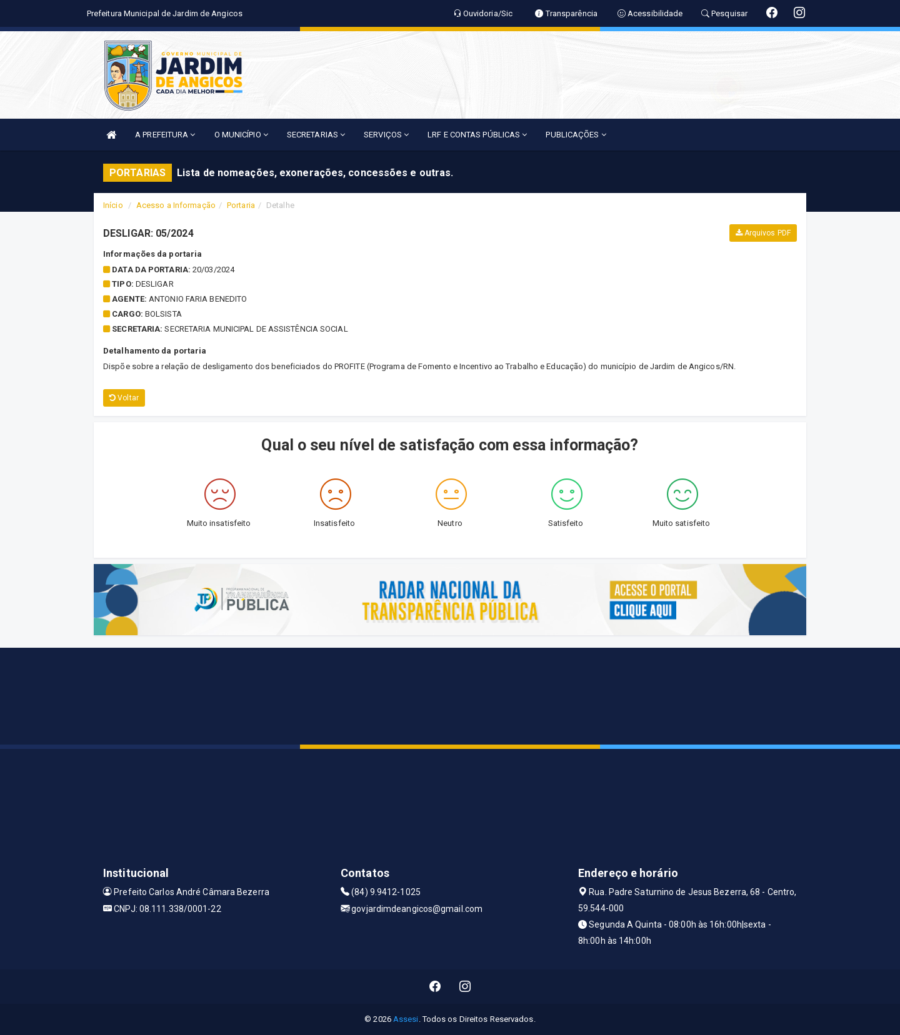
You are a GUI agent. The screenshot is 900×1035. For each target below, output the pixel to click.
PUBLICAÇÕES (576, 134)
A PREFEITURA (165, 134)
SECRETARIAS (316, 134)
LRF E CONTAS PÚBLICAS (477, 134)
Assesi (406, 1019)
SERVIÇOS (386, 134)
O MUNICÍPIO (241, 134)
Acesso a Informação (176, 205)
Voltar (124, 398)
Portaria (241, 205)
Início (113, 205)
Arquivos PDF (763, 233)
